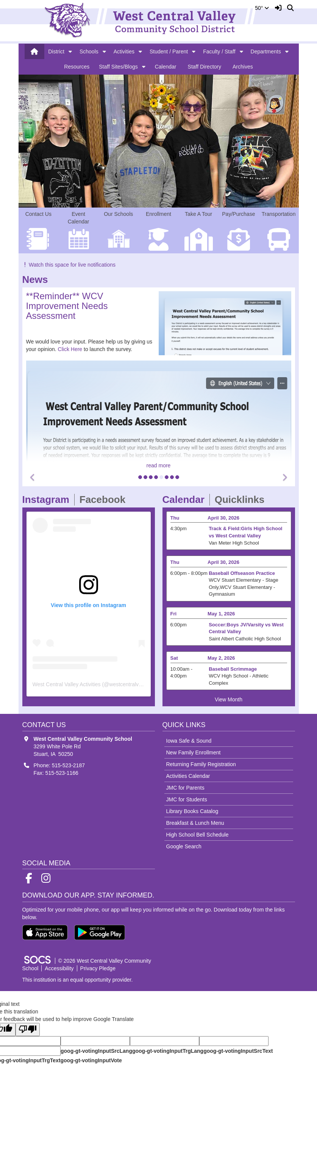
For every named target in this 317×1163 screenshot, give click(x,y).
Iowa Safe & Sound (189, 741)
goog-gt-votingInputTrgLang (167, 1051)
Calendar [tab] (185, 499)
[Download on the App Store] (45, 932)
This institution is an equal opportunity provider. (77, 980)
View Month (228, 699)
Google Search (183, 846)
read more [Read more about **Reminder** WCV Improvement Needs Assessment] (159, 465)
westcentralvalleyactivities (139, 684)
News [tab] (37, 279)
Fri (173, 614)
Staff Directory (204, 67)
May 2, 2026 (221, 658)
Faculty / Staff (219, 51)
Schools (89, 51)
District (56, 51)
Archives (243, 67)
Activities (124, 51)
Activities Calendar (188, 776)
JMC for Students (186, 799)
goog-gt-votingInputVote (91, 1060)
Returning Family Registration (201, 764)
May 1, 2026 (221, 614)
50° (262, 8)
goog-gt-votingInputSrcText (238, 1051)
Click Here (70, 349)
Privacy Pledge (98, 968)
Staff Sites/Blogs (118, 67)
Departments (266, 51)
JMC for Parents (185, 788)
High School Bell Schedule (197, 835)
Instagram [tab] (48, 499)
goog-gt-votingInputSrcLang (96, 1051)
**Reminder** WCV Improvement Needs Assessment (67, 306)
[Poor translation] (28, 1029)
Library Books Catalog (192, 811)
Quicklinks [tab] (242, 499)
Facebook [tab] (105, 499)
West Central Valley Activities (67, 684)
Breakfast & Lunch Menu (195, 823)
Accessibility (59, 968)
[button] (70, 51)
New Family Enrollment (193, 752)
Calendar (165, 67)
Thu (175, 518)
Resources (76, 67)
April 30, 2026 (223, 518)
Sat (174, 658)
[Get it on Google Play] (99, 932)
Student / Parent (169, 51)
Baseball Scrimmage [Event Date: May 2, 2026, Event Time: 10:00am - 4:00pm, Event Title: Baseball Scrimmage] (233, 669)
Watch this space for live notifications (69, 265)
